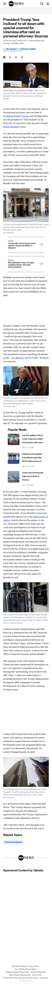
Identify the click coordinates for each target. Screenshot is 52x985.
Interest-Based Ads (38, 972)
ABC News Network (19, 966)
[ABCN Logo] (16, 3)
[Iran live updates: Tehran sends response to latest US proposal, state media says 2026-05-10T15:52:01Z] (26, 441)
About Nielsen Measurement (20, 975)
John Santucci (11, 49)
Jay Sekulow (17, 357)
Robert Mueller (11, 126)
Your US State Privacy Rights (25, 969)
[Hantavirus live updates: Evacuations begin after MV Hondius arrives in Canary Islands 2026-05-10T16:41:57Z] (26, 460)
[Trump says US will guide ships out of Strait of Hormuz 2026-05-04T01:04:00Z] (26, 478)
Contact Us (43, 978)
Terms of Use (37, 975)
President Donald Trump (16, 115)
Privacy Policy (33, 966)
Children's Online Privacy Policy (18, 972)
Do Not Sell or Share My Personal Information (20, 978)
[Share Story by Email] (16, 57)
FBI (38, 108)
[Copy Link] (22, 57)
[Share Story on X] (10, 57)
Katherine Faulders (28, 49)
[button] (4, 3)
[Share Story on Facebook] (4, 57)
